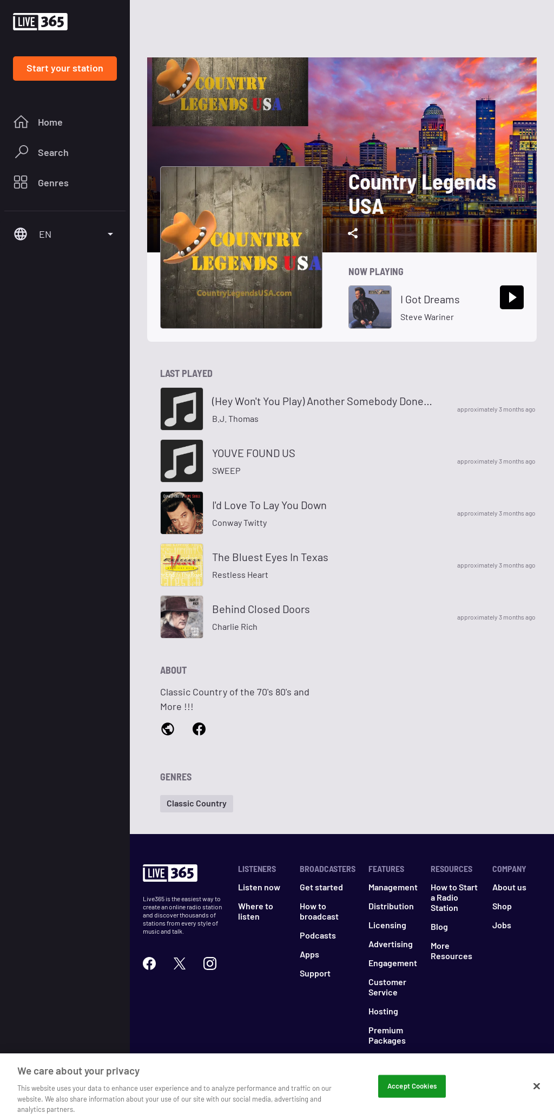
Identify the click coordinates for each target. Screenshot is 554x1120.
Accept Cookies (412, 1092)
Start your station (65, 68)
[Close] (537, 1093)
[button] (196, 803)
